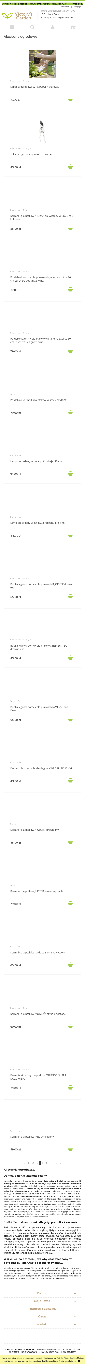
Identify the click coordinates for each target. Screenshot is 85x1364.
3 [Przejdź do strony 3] (37, 1162)
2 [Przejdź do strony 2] (33, 1162)
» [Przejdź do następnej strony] (61, 1162)
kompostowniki (73, 1181)
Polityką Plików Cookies (66, 1358)
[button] (12, 27)
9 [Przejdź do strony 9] (56, 1162)
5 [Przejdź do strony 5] (47, 1162)
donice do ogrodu (33, 1181)
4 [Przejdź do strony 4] (42, 1162)
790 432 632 (50, 14)
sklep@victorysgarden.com (57, 17)
